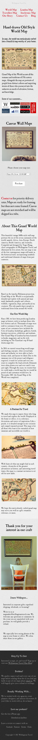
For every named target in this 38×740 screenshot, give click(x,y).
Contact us (6, 198)
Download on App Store (19, 717)
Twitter (23, 727)
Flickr (30, 727)
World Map (11, 10)
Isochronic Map (28, 13)
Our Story (7, 16)
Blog (33, 16)
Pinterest (17, 727)
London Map (26, 10)
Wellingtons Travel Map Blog (20, 663)
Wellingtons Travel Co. (19, 3)
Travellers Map (9, 13)
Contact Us (21, 16)
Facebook (9, 727)
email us (29, 681)
